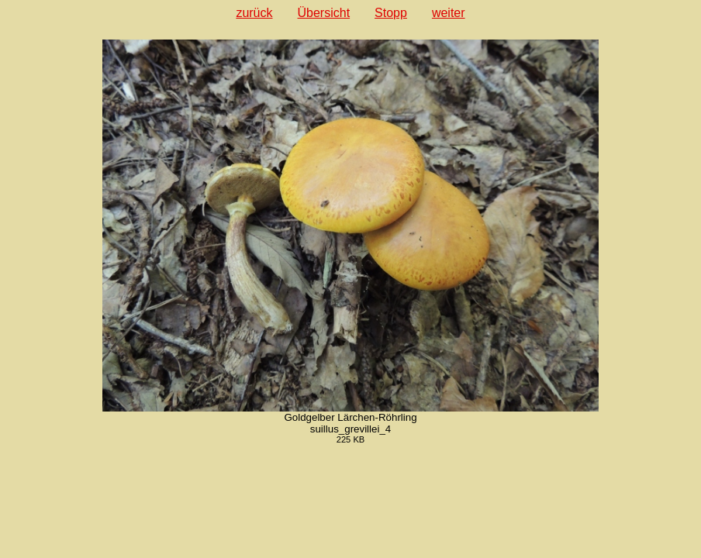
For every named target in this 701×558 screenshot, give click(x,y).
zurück (254, 12)
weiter (448, 12)
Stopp (391, 12)
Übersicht (324, 12)
